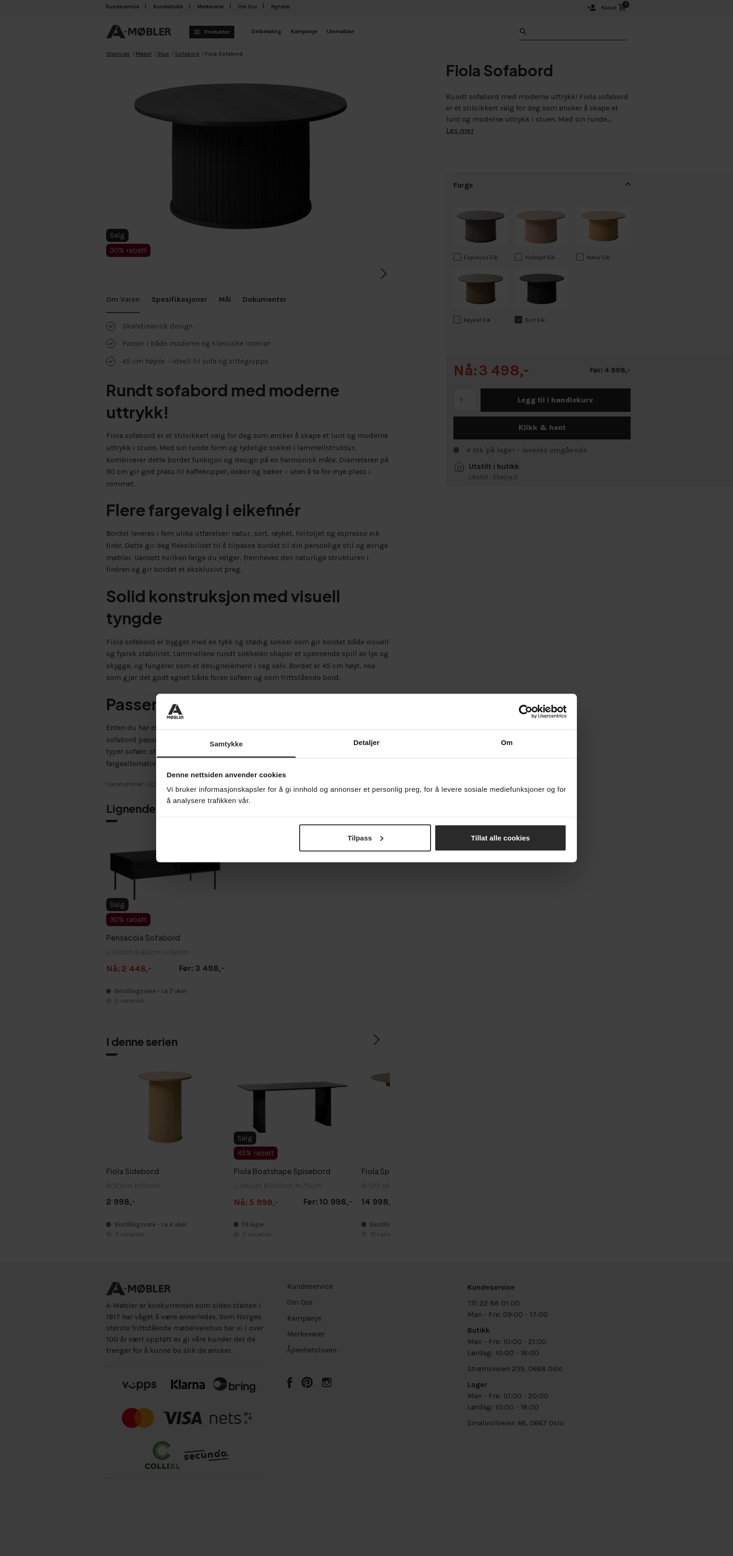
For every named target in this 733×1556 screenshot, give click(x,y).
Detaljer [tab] (366, 742)
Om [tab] (506, 742)
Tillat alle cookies (500, 837)
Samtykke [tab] (226, 744)
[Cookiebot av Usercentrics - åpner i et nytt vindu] (526, 711)
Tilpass (365, 837)
